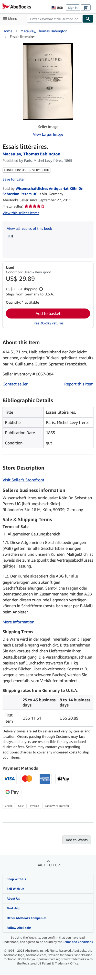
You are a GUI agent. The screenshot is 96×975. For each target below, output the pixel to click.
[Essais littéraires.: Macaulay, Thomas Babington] (48, 81)
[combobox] (55, 19)
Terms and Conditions (78, 942)
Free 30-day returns (48, 323)
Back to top (48, 865)
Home (7, 31)
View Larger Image (48, 134)
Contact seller (15, 383)
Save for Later (14, 179)
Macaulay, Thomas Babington (43, 31)
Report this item (78, 383)
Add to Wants (77, 840)
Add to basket (48, 313)
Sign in (73, 7)
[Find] (88, 19)
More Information (18, 621)
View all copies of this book (29, 228)
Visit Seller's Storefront (23, 479)
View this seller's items (21, 213)
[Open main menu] (11, 19)
